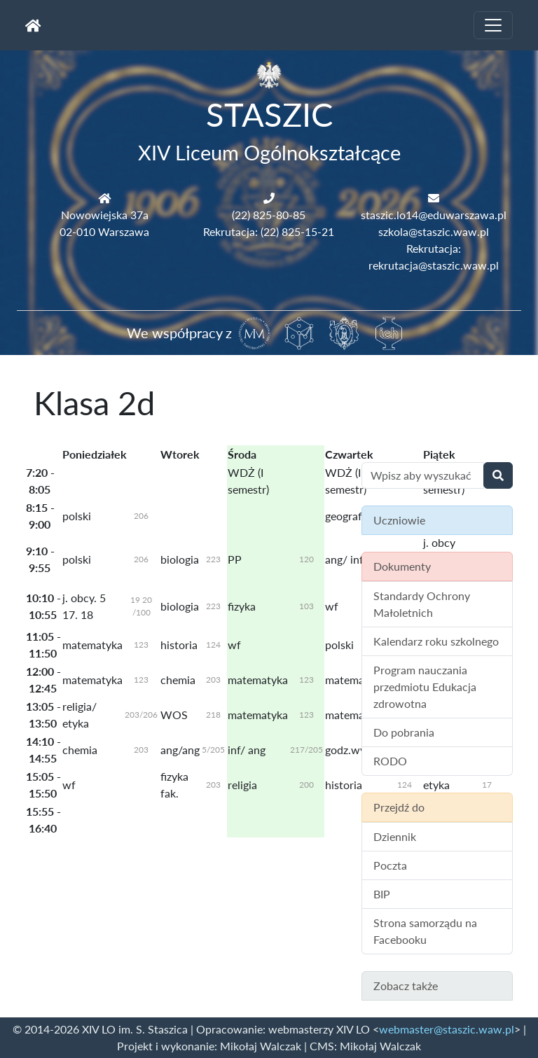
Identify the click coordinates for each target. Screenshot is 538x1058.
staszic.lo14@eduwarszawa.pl (433, 214)
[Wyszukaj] (498, 475)
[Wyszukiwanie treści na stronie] (422, 475)
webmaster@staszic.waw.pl (446, 1029)
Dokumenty (402, 566)
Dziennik (394, 836)
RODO (390, 760)
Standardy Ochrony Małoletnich (421, 604)
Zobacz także (405, 985)
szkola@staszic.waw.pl (433, 231)
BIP (381, 893)
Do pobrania (403, 732)
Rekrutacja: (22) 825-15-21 (268, 231)
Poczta (390, 865)
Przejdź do (399, 807)
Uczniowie (399, 520)
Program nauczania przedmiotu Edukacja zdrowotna (424, 686)
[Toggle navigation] (493, 25)
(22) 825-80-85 (268, 214)
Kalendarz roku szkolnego (436, 641)
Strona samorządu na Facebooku (425, 931)
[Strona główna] (33, 25)
